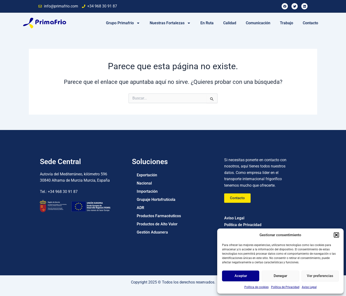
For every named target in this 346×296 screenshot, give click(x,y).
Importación (147, 191)
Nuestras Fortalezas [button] (170, 23)
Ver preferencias (320, 276)
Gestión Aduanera (152, 232)
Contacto (310, 23)
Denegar (280, 276)
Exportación (147, 175)
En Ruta (207, 23)
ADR (140, 207)
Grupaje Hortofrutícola (156, 199)
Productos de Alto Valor (157, 224)
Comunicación (258, 23)
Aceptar (241, 276)
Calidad (229, 23)
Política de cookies (256, 287)
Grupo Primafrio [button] (123, 23)
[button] (336, 235)
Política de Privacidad (285, 287)
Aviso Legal (309, 287)
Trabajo (286, 23)
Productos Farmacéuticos (159, 216)
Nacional (144, 183)
